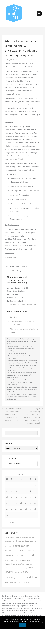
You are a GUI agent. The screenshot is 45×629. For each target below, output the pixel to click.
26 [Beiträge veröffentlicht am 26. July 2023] (16, 509)
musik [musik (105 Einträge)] (19, 564)
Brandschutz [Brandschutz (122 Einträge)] (20, 541)
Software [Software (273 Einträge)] (9, 578)
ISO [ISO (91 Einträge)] (21, 556)
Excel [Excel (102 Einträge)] (32, 551)
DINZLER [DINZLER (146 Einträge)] (8, 550)
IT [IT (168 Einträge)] (23, 555)
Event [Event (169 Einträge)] (28, 550)
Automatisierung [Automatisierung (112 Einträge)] (23, 537)
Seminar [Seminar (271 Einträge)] (27, 572)
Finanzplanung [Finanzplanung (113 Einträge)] (9, 556)
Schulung (7, 60)
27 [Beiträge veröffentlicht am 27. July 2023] (21, 509)
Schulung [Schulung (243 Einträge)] (9, 572)
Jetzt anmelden (10, 257)
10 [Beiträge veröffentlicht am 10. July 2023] (7, 497)
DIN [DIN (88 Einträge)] (31, 546)
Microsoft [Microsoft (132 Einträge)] (13, 564)
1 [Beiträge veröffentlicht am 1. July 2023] (30, 485)
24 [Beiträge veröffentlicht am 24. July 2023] (7, 509)
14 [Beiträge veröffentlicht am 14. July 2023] (26, 497)
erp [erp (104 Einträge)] (25, 551)
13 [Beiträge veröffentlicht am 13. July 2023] (21, 497)
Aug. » (12, 522)
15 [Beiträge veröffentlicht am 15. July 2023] (30, 497)
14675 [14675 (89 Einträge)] (6, 537)
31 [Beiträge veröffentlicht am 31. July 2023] (7, 515)
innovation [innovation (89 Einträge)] (16, 556)
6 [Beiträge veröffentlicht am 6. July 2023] (21, 491)
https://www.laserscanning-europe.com (21, 304)
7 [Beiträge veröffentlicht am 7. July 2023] (25, 491)
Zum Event (14, 317)
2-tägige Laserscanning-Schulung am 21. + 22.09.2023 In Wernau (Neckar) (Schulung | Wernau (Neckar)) (32, 416)
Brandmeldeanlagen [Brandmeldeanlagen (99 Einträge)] (10, 541)
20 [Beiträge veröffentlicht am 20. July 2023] (21, 503)
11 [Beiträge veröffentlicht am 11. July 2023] (11, 497)
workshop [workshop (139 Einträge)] (20, 583)
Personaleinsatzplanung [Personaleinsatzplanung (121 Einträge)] (19, 568)
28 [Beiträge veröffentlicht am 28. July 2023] (26, 509)
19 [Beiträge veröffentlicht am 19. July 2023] (16, 503)
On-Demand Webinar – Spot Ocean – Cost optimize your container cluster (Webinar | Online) (13, 414)
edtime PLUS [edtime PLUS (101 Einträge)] (19, 551)
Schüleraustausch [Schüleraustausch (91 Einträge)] (18, 572)
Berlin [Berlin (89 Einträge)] (30, 537)
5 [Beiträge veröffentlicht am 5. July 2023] (16, 491)
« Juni (6, 522)
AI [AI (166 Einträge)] (8, 537)
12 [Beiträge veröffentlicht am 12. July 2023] (16, 497)
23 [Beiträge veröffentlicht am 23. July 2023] (35, 503)
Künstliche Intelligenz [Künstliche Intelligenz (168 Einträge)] (17, 560)
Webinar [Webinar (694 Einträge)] (31, 577)
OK (22, 625)
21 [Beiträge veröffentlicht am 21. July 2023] (26, 503)
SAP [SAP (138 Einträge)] (31, 568)
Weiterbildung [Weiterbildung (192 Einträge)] (10, 583)
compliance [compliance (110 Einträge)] (32, 541)
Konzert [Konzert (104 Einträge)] (7, 560)
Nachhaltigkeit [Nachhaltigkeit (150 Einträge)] (26, 564)
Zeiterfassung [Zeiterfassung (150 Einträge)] (29, 583)
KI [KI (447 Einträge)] (32, 555)
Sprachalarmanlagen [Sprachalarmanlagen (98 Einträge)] (19, 578)
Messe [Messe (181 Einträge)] (7, 564)
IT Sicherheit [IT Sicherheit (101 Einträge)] (27, 556)
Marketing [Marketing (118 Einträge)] (30, 560)
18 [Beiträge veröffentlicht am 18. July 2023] (11, 503)
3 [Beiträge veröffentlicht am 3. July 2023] (6, 491)
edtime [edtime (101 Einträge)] (14, 551)
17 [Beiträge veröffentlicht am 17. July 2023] (7, 503)
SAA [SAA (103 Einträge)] (29, 568)
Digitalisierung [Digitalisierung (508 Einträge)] (21, 545)
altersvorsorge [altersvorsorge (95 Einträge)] (14, 537)
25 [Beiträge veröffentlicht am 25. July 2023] (12, 509)
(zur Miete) (19, 159)
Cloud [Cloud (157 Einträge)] (27, 541)
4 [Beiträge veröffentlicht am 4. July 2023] (11, 491)
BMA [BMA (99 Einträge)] (33, 537)
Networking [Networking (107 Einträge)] (8, 568)
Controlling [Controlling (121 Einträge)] (8, 546)
